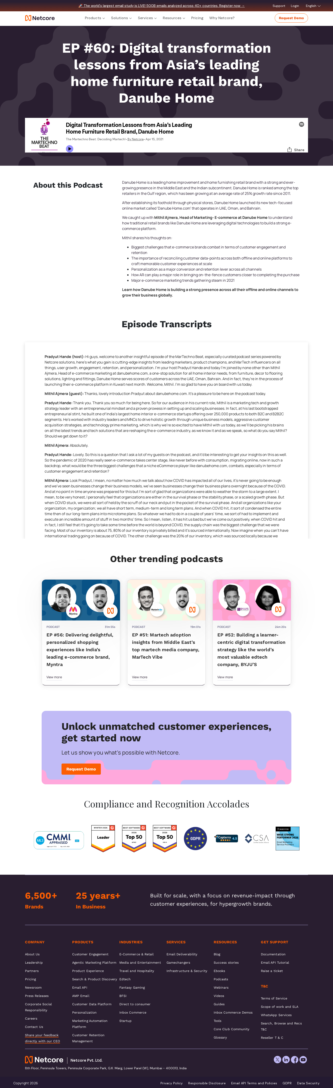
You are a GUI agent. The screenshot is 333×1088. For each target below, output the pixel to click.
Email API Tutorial (275, 962)
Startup (125, 1021)
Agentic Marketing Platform (94, 962)
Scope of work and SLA (279, 1007)
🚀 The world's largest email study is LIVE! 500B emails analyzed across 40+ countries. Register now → (161, 5)
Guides (219, 1004)
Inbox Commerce (132, 1012)
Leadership (34, 962)
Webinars (221, 987)
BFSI (122, 996)
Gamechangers (178, 962)
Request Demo (291, 18)
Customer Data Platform (92, 1004)
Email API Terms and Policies (254, 1083)
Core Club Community (231, 1029)
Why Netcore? (221, 17)
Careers (31, 1018)
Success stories (226, 962)
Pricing (197, 17)
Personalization (84, 1012)
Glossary (220, 1037)
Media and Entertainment (140, 962)
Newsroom (33, 987)
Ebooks (219, 971)
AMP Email (80, 996)
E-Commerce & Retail (136, 954)
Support (279, 6)
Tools (217, 1021)
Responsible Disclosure (207, 1083)
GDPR (287, 1083)
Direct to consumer (135, 1004)
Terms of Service (274, 998)
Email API (79, 987)
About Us (32, 954)
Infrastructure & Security (186, 971)
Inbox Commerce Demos (233, 1012)
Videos (219, 996)
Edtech (125, 979)
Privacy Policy (171, 1083)
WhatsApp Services (276, 1015)
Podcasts (221, 979)
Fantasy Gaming (132, 987)
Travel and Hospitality (136, 971)
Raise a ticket (272, 971)
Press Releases (37, 996)
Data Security (308, 1083)
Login (295, 6)
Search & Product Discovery (94, 979)
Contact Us (34, 1027)
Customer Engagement (90, 954)
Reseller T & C (272, 1037)
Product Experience (88, 971)
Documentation (273, 954)
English (313, 6)
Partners (32, 971)
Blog (217, 954)
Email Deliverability (181, 954)
